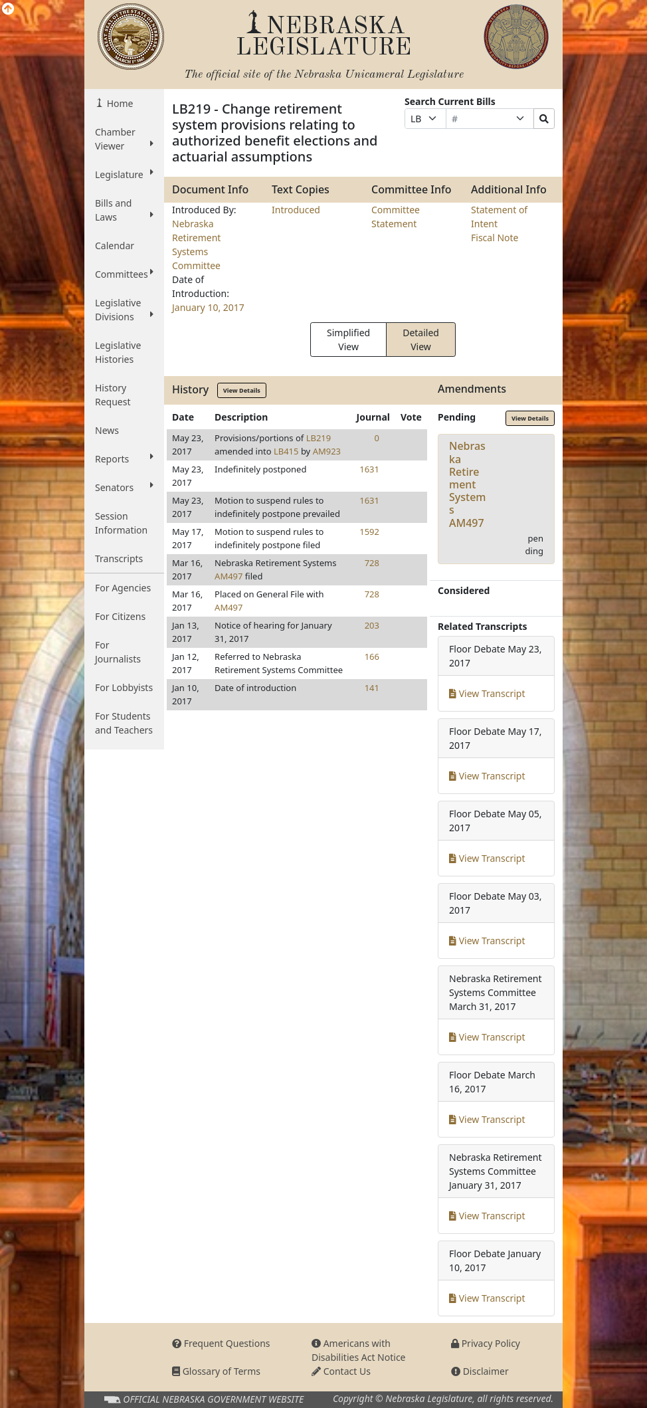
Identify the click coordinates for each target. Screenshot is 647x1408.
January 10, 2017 (208, 307)
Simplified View (348, 339)
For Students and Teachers (124, 723)
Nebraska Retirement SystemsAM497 (467, 484)
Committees (124, 273)
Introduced (296, 209)
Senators (124, 487)
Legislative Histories (118, 352)
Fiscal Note (494, 237)
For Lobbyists (124, 687)
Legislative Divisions (124, 309)
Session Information (121, 523)
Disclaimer (480, 1371)
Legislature (124, 174)
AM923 (327, 451)
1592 (369, 532)
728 (372, 563)
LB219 (318, 438)
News (107, 430)
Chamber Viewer (124, 139)
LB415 (286, 451)
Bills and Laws (124, 210)
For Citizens (120, 616)
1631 (369, 469)
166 (372, 656)
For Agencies (123, 587)
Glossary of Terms (216, 1371)
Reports (124, 458)
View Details (241, 390)
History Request (113, 394)
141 (372, 688)
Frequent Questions (221, 1343)
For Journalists (118, 652)
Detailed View (421, 339)
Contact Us (341, 1371)
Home (118, 103)
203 (372, 625)
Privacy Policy (485, 1343)
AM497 (228, 576)
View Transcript (487, 693)
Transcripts (119, 558)
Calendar (114, 245)
